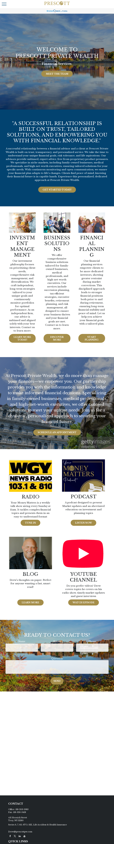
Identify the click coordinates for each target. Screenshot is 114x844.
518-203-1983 (21, 809)
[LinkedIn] (20, 836)
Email (57, 641)
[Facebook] (10, 836)
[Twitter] (15, 836)
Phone (92, 641)
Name (21, 641)
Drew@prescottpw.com (20, 831)
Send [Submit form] (57, 681)
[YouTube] (24, 836)
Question (57, 658)
